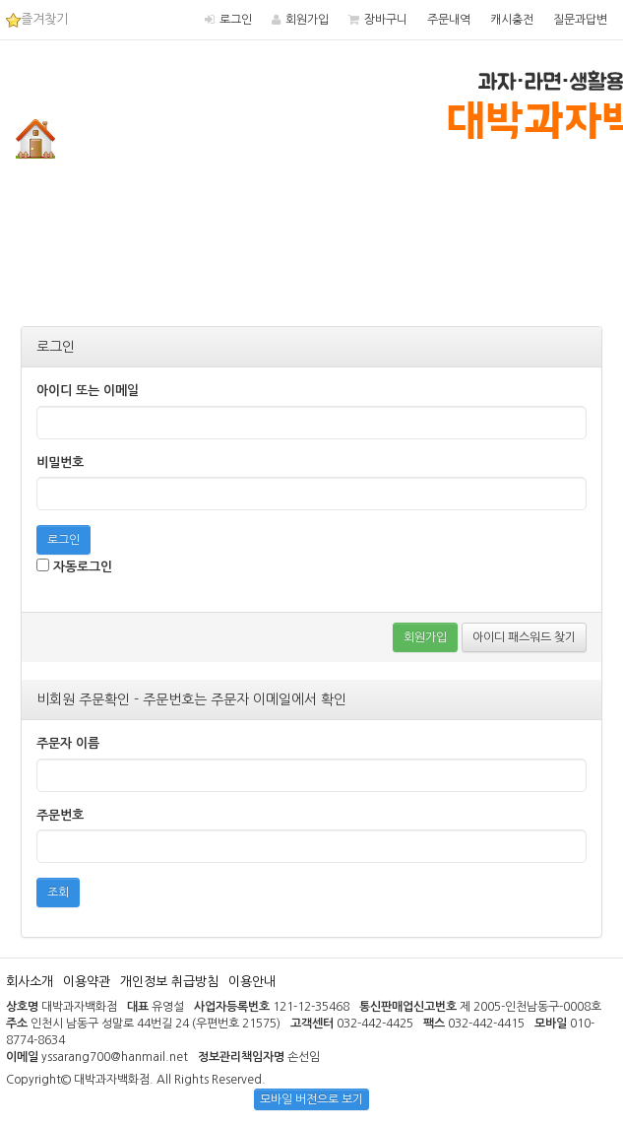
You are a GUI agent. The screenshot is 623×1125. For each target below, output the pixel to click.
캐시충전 (511, 20)
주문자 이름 (67, 743)
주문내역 (448, 20)
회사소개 (29, 981)
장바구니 (385, 20)
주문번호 (60, 815)
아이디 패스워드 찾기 (524, 637)
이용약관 (86, 981)
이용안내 (252, 981)
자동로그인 (74, 566)
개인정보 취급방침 (169, 981)
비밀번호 (60, 462)
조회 (58, 892)
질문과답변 (580, 20)
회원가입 (307, 20)
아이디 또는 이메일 (87, 390)
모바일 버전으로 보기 (311, 1099)
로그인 (235, 20)
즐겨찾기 (37, 19)
